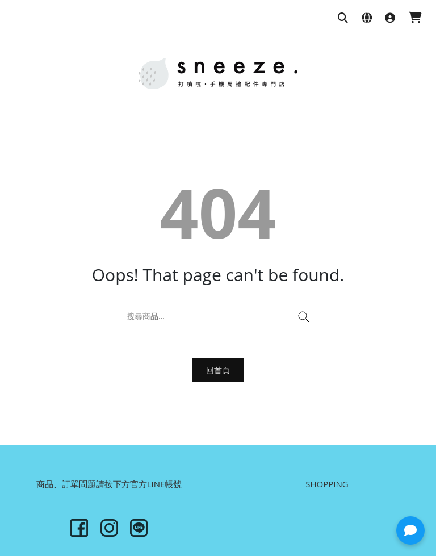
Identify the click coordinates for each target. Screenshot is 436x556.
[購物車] (415, 18)
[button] (410, 530)
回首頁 (218, 370)
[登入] (390, 18)
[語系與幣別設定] (367, 18)
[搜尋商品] (343, 18)
